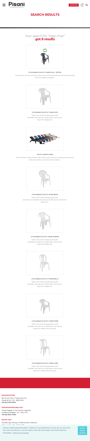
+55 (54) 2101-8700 (9, 402)
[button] (75, 430)
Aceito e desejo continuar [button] (82, 430)
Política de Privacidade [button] (20, 433)
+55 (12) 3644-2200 (9, 415)
